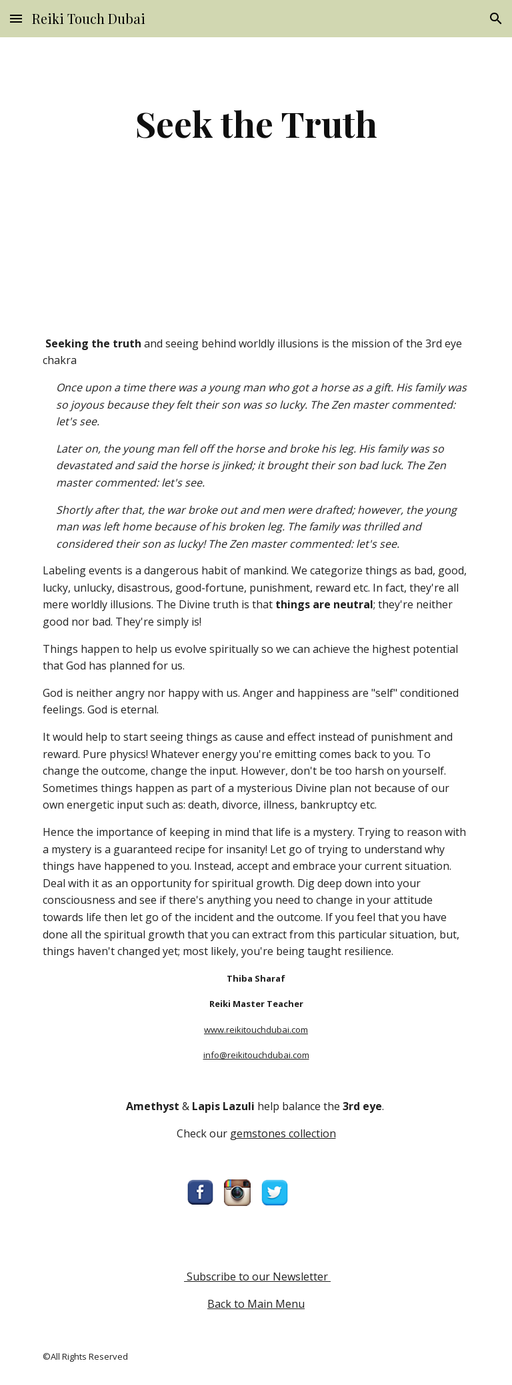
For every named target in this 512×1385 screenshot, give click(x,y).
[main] (255, 123)
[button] (16, 18)
